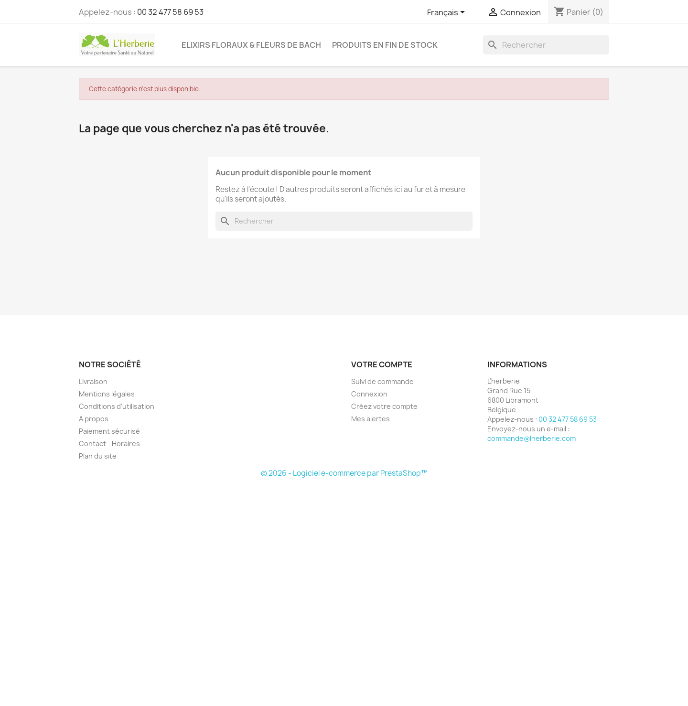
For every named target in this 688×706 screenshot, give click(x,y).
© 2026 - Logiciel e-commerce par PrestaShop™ (344, 473)
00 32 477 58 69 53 (170, 12)
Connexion (369, 393)
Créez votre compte (384, 406)
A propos (93, 418)
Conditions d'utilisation (116, 406)
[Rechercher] (546, 44)
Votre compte (381, 364)
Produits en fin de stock (385, 45)
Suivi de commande (382, 381)
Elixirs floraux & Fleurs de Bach (251, 45)
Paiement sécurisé (109, 431)
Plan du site (98, 455)
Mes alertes (370, 418)
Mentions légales (107, 393)
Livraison (93, 381)
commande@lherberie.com (531, 438)
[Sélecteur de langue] (447, 13)
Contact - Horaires (109, 443)
